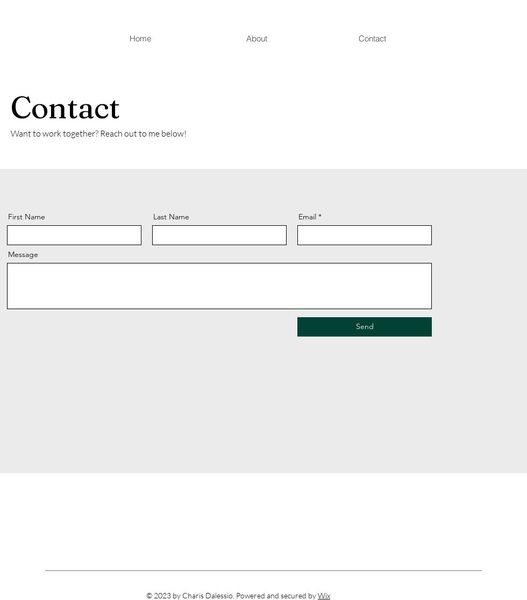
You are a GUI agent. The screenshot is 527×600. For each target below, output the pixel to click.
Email (307, 216)
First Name (26, 216)
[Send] (364, 327)
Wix (324, 595)
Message (23, 254)
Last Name (171, 216)
